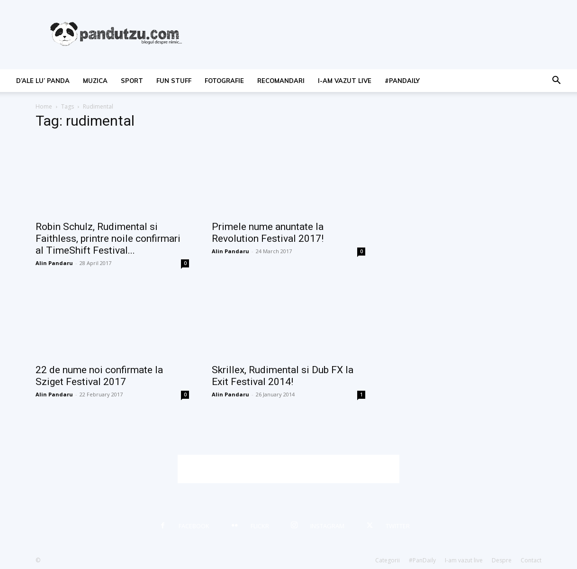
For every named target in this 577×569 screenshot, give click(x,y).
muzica (95, 80)
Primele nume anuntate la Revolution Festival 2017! (268, 232)
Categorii (387, 560)
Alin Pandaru (54, 262)
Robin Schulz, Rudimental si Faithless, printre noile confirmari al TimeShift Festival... (108, 238)
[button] (556, 81)
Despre (502, 560)
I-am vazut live (344, 80)
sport (132, 80)
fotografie (224, 80)
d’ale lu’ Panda (43, 80)
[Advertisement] (288, 469)
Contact (531, 560)
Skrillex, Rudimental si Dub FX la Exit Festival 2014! (282, 375)
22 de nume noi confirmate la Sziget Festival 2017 (99, 375)
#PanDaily (402, 80)
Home (44, 106)
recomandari (281, 80)
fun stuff (173, 80)
